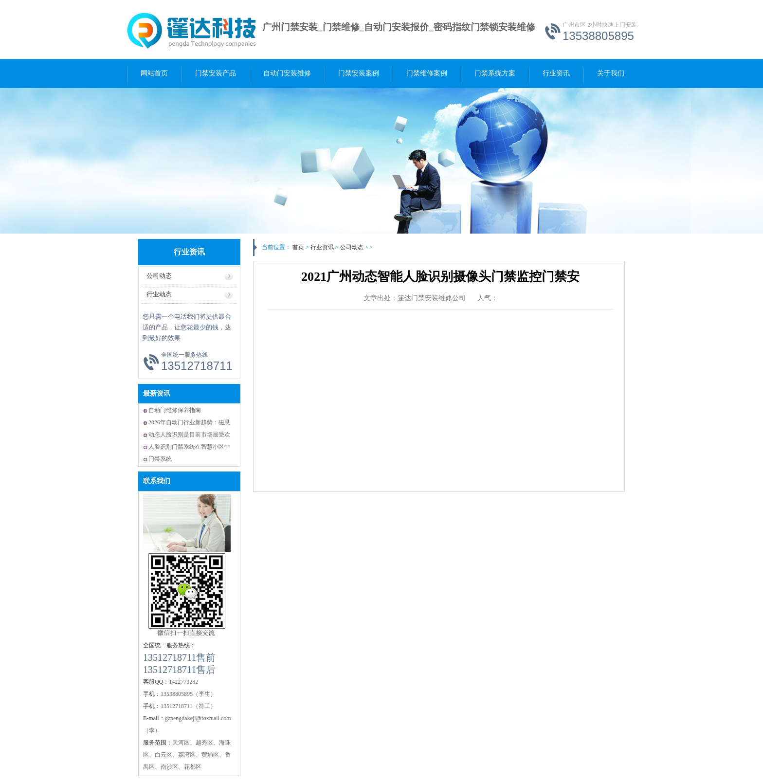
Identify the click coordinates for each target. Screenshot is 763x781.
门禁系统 (160, 458)
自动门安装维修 (287, 73)
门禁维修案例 (426, 73)
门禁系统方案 (494, 73)
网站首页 (154, 73)
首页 (298, 247)
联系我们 (156, 481)
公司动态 (355, 247)
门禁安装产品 (215, 73)
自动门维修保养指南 (174, 410)
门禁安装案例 (358, 73)
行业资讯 (556, 73)
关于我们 (610, 73)
